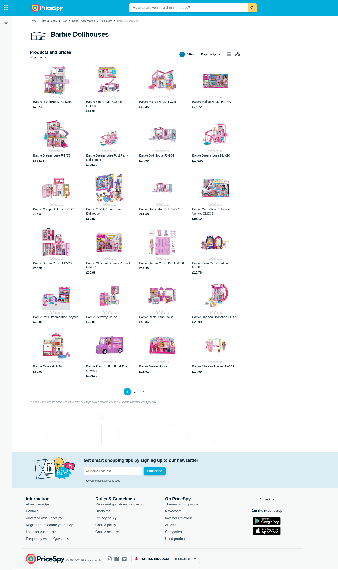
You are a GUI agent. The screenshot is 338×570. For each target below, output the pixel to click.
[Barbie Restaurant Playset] (162, 303)
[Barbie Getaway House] (109, 303)
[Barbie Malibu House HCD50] (215, 90)
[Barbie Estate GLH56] (56, 355)
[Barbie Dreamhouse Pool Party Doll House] (109, 144)
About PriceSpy (44, 505)
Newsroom (180, 512)
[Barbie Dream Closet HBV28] (56, 251)
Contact (38, 512)
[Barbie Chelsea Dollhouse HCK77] (215, 303)
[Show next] (143, 391)
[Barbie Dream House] (162, 355)
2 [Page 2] (135, 391)
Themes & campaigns (188, 505)
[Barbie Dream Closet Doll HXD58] (162, 251)
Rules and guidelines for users (125, 505)
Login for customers (47, 533)
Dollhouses (106, 20)
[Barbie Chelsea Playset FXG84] (215, 355)
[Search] (252, 7)
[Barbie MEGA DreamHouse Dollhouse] (109, 197)
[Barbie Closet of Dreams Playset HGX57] (109, 251)
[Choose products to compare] (237, 54)
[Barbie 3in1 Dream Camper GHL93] (109, 90)
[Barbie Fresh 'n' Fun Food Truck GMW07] (109, 355)
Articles (177, 526)
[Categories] (6, 8)
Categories (180, 533)
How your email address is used (108, 480)
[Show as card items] (229, 54)
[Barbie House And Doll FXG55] (162, 197)
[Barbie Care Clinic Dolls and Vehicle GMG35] (215, 197)
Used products (183, 540)
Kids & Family (49, 20)
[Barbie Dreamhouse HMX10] (215, 144)
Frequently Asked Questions (53, 540)
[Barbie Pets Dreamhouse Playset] (56, 303)
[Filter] (6, 23)
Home (33, 20)
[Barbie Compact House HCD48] (56, 197)
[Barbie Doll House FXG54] (162, 144)
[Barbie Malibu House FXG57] (162, 90)
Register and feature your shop (56, 526)
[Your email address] (119, 471)
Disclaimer (110, 512)
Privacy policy (112, 519)
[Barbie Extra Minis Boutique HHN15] (215, 251)
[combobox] (188, 7)
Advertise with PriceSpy (50, 519)
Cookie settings (113, 533)
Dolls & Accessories (83, 20)
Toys (64, 20)
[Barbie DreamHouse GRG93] (56, 90)
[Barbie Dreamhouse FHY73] (56, 144)
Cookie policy (112, 526)
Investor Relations (185, 519)
